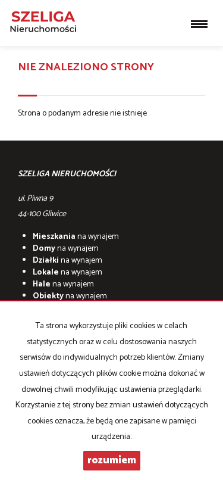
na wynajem (76, 237)
